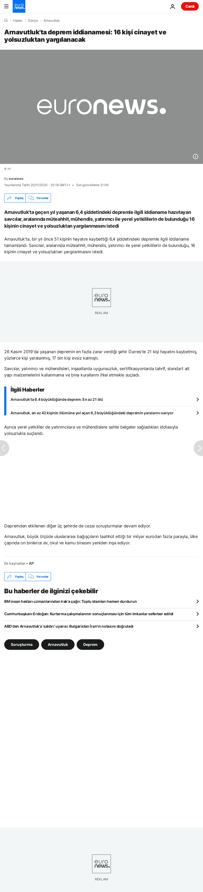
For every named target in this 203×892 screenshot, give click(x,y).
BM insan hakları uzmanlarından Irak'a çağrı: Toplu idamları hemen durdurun (70, 601)
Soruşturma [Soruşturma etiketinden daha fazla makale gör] (22, 644)
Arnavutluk (52, 20)
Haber (17, 20)
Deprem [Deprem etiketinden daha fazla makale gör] (90, 644)
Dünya (33, 20)
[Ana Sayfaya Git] (19, 6)
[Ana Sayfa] (5, 20)
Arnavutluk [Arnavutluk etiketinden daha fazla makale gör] (58, 644)
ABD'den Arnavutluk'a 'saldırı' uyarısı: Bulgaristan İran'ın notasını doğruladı (68, 626)
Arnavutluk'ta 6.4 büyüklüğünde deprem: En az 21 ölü (57, 399)
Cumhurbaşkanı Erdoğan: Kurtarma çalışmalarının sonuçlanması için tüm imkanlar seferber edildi (88, 613)
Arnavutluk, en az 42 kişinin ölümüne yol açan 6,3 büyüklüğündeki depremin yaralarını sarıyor (92, 413)
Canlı (190, 6)
